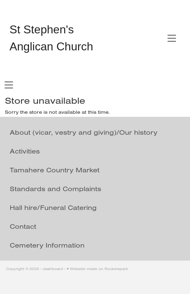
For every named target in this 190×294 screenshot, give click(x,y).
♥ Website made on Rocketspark (97, 268)
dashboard (53, 268)
